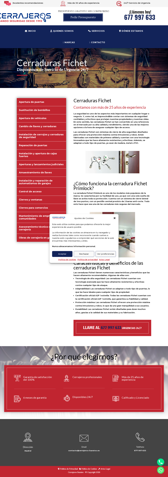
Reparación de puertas (33, 145)
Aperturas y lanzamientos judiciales (41, 164)
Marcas (69, 42)
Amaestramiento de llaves (35, 172)
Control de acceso (30, 191)
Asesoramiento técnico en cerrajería (35, 228)
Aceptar (62, 254)
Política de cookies (67, 259)
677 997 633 (139, 17)
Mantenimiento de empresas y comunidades (38, 217)
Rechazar (84, 254)
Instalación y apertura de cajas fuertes (38, 155)
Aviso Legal (104, 259)
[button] (114, 218)
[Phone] (160, 462)
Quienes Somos (62, 31)
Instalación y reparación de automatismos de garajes (35, 182)
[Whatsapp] (160, 470)
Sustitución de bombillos (34, 110)
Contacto (97, 42)
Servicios (96, 31)
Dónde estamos (131, 31)
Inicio (30, 31)
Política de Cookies (88, 469)
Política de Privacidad (68, 469)
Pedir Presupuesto (83, 17)
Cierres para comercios (33, 207)
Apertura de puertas (31, 102)
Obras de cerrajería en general (38, 237)
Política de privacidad (87, 259)
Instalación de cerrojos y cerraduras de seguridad (41, 136)
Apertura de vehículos (32, 118)
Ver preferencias (105, 254)
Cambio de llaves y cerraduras (37, 126)
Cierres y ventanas (30, 199)
